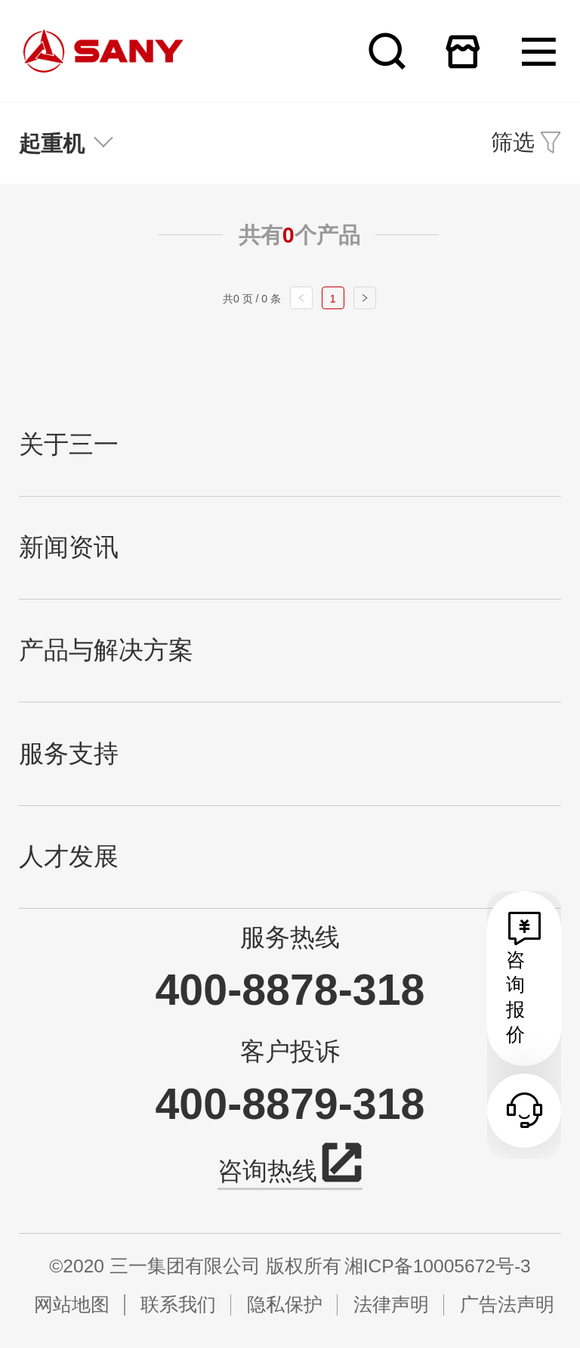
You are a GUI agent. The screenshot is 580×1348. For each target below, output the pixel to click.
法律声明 (391, 1304)
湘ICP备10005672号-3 (437, 1266)
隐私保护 (284, 1304)
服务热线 (290, 937)
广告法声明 (507, 1304)
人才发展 (69, 856)
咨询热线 (290, 1168)
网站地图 (72, 1304)
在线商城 (462, 51)
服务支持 (69, 753)
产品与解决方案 (106, 650)
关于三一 (69, 444)
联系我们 (178, 1304)
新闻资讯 (69, 547)
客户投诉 (290, 1051)
